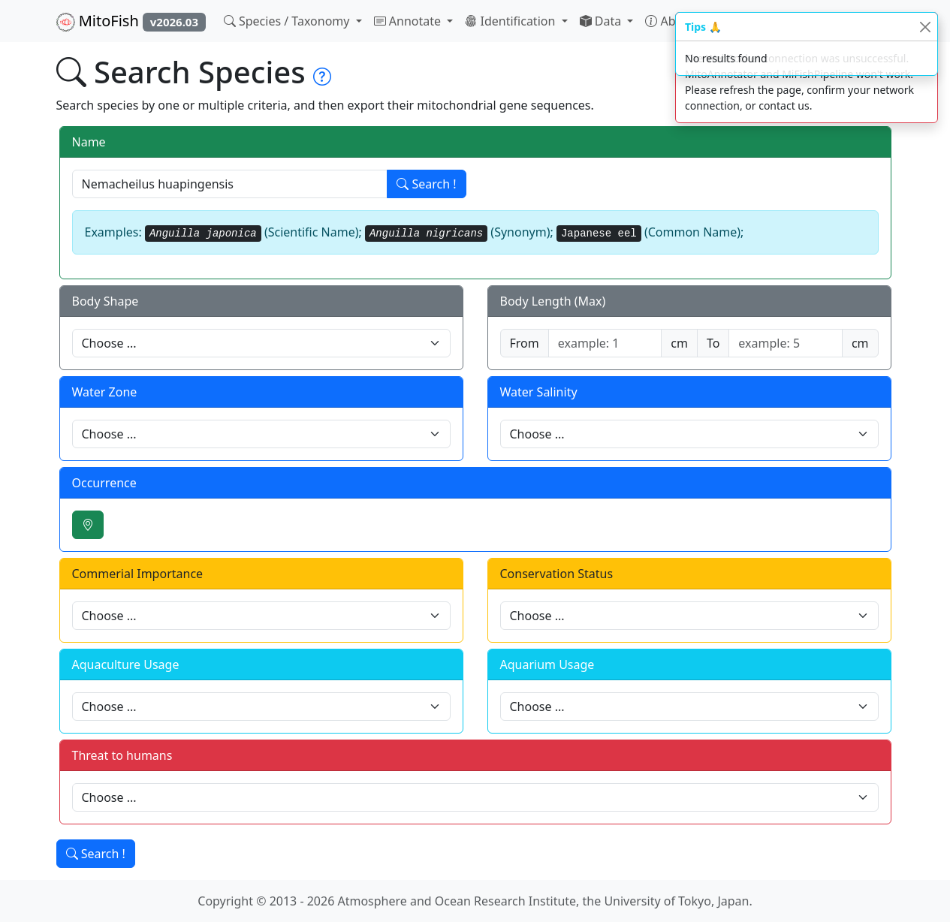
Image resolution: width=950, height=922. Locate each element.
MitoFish (131, 21)
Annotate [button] (409, 21)
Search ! (426, 184)
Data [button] (602, 21)
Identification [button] (511, 21)
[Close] (925, 27)
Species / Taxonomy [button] (288, 21)
